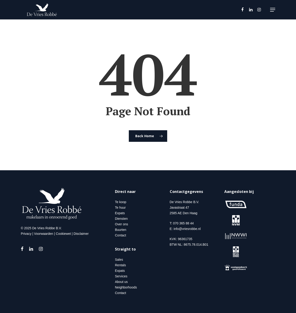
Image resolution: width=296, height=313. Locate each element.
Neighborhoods (126, 287)
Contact (120, 235)
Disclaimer (81, 234)
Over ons (121, 224)
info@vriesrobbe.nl (187, 229)
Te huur (120, 207)
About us (121, 282)
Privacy (26, 234)
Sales (119, 259)
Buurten (120, 230)
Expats (120, 213)
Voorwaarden (43, 234)
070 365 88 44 (183, 223)
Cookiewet (63, 234)
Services (121, 276)
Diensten (121, 218)
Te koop (120, 202)
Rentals (120, 265)
